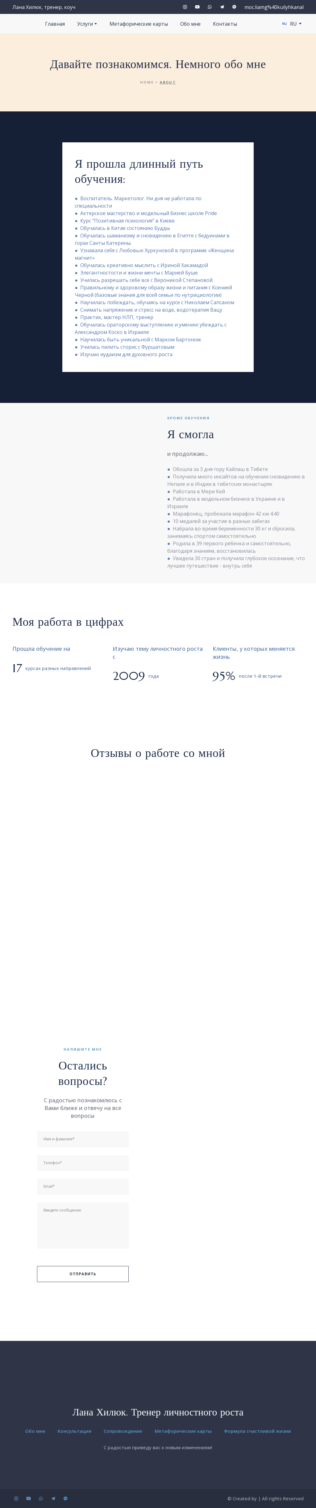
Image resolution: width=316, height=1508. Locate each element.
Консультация (74, 1431)
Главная (55, 23)
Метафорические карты (139, 23)
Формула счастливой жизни (257, 1431)
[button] (185, 7)
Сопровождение (123, 1431)
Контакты (225, 23)
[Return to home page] (158, 1391)
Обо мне (190, 23)
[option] (289, 23)
